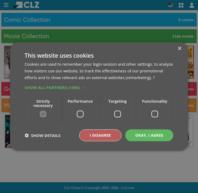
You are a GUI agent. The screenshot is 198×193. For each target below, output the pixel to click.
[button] (99, 87)
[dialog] (99, 96)
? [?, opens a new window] (153, 77)
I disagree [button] (100, 135)
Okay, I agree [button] (149, 135)
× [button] (179, 49)
